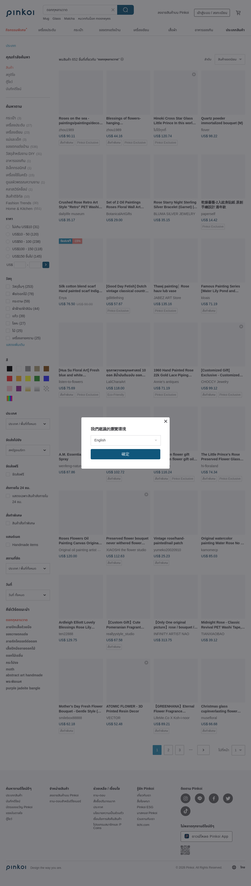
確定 (125, 454)
